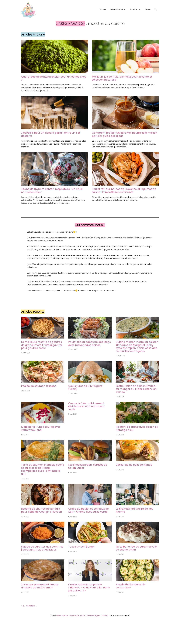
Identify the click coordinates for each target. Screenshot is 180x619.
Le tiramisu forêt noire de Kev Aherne (134, 510)
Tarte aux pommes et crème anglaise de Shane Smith (39, 586)
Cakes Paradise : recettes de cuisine (70, 615)
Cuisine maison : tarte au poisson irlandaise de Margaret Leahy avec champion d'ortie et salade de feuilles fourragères (137, 346)
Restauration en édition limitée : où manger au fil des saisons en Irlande (136, 389)
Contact (105, 615)
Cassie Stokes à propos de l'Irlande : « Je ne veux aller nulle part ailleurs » (89, 587)
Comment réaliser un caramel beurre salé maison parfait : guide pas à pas (124, 134)
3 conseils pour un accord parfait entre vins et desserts (50, 134)
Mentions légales (93, 615)
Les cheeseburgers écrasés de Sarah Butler (87, 466)
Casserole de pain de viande (134, 465)
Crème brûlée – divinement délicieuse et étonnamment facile (86, 406)
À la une (103, 9)
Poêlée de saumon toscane (38, 386)
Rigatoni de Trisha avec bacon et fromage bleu (137, 428)
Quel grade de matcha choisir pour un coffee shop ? (53, 78)
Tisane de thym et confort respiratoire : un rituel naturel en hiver (52, 190)
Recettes (136, 9)
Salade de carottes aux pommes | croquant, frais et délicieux (42, 548)
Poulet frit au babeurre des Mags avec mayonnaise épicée (89, 343)
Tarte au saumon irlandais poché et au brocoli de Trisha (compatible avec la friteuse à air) (42, 469)
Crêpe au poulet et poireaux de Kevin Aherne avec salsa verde (88, 510)
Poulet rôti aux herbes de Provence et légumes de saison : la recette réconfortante (124, 190)
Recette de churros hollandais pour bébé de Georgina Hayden (41, 510)
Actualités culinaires (118, 9)
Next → (33, 605)
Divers (147, 9)
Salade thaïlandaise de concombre (130, 586)
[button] (156, 9)
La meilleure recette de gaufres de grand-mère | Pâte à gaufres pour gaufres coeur (41, 345)
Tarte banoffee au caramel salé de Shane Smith (136, 548)
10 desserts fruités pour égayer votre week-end (40, 428)
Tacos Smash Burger (81, 546)
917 (28, 605)
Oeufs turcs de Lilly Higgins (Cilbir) (85, 387)
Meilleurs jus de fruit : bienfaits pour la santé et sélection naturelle (122, 78)
